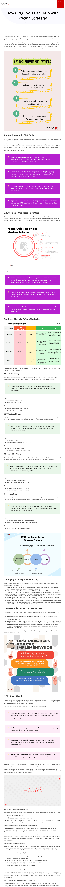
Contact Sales (51, 4)
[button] (25, 4)
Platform (17, 4)
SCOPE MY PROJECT (60, 4)
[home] (6, 4)
